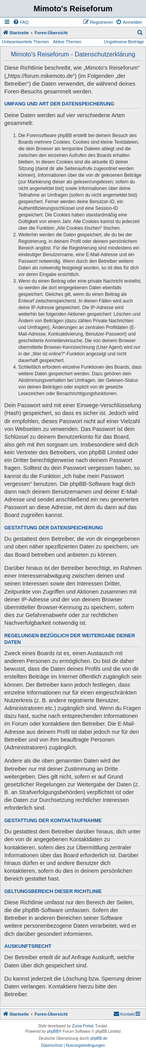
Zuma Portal (82, 1026)
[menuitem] (20, 22)
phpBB (53, 1031)
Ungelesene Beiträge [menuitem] (124, 41)
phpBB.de (98, 1038)
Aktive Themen (67, 41)
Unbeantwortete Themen (25, 41)
